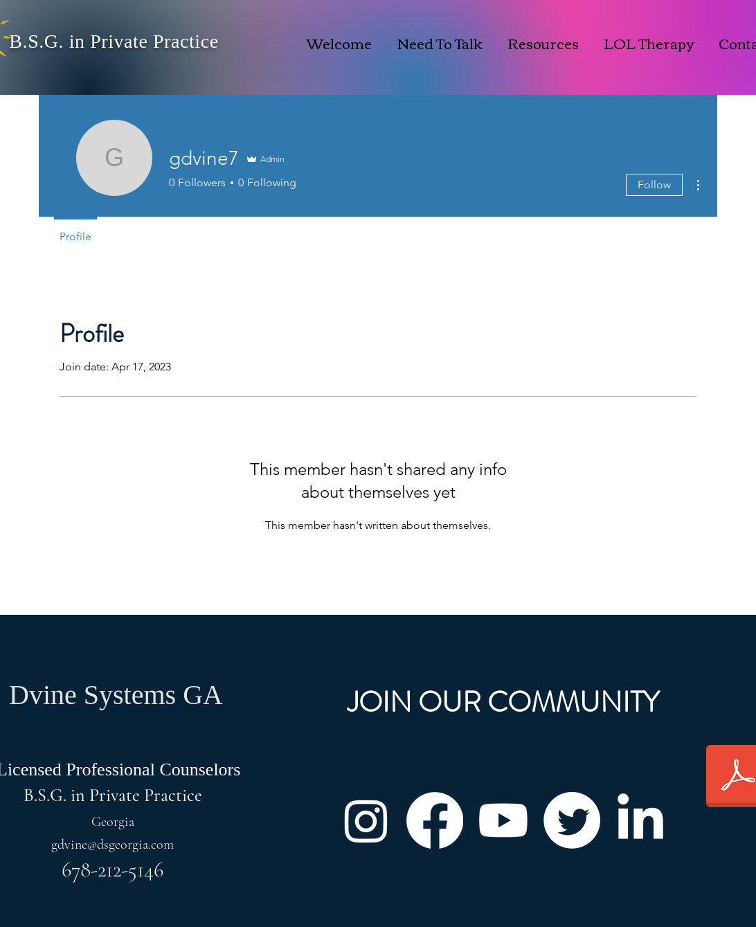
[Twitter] (571, 820)
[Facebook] (434, 820)
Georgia (112, 821)
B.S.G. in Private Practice (113, 41)
